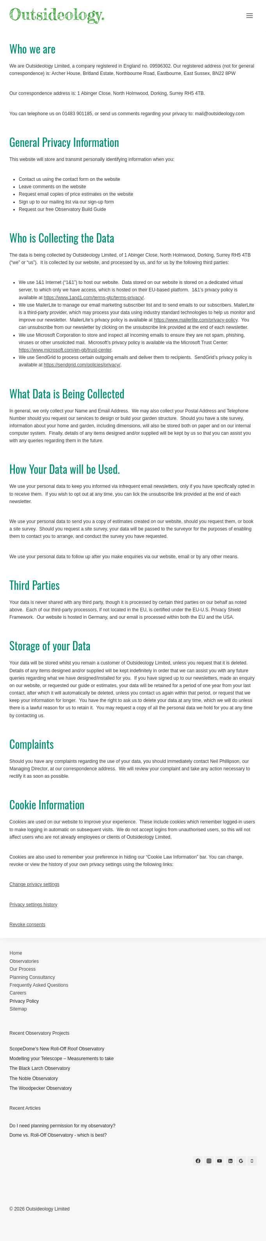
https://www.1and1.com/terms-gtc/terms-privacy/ (94, 297)
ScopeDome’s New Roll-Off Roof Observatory (56, 1049)
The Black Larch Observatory (39, 1068)
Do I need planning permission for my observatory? (62, 1126)
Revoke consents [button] (27, 924)
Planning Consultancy (32, 977)
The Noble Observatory (33, 1078)
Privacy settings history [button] (33, 904)
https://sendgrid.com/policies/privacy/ (82, 365)
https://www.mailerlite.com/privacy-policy (195, 320)
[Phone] (252, 1161)
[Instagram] (209, 1161)
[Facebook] (198, 1161)
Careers (18, 993)
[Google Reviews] (241, 1161)
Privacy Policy (24, 1001)
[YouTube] (219, 1161)
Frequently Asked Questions (39, 985)
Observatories (24, 961)
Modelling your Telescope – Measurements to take (61, 1058)
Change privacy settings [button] (34, 884)
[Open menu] (249, 15)
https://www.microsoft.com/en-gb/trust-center (65, 350)
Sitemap (18, 1009)
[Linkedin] (230, 1161)
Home (16, 953)
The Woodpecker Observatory (40, 1088)
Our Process (23, 969)
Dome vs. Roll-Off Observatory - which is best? (58, 1135)
